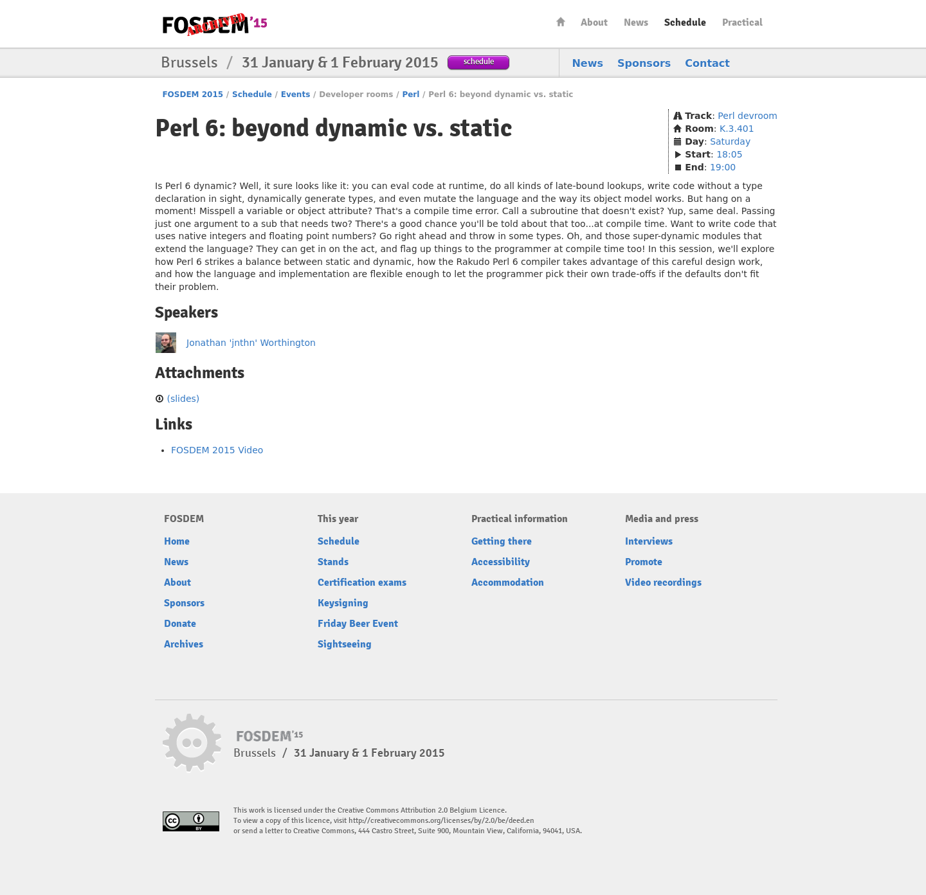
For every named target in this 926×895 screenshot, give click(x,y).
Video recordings (663, 582)
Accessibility (500, 562)
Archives (183, 644)
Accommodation (507, 582)
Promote (643, 562)
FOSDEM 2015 (192, 94)
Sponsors (644, 63)
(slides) (183, 398)
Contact (707, 63)
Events (296, 94)
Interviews (649, 541)
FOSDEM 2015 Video (217, 450)
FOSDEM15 (215, 24)
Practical (742, 22)
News (636, 22)
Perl (410, 94)
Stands (333, 562)
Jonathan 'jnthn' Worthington (251, 343)
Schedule (685, 22)
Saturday (730, 141)
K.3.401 (737, 128)
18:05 (729, 154)
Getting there (501, 541)
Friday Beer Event (358, 623)
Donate (180, 623)
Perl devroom (747, 116)
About (594, 22)
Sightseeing (345, 644)
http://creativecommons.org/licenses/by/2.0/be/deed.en (441, 821)
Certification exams (362, 582)
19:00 (723, 167)
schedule (479, 61)
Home (561, 21)
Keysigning (343, 603)
